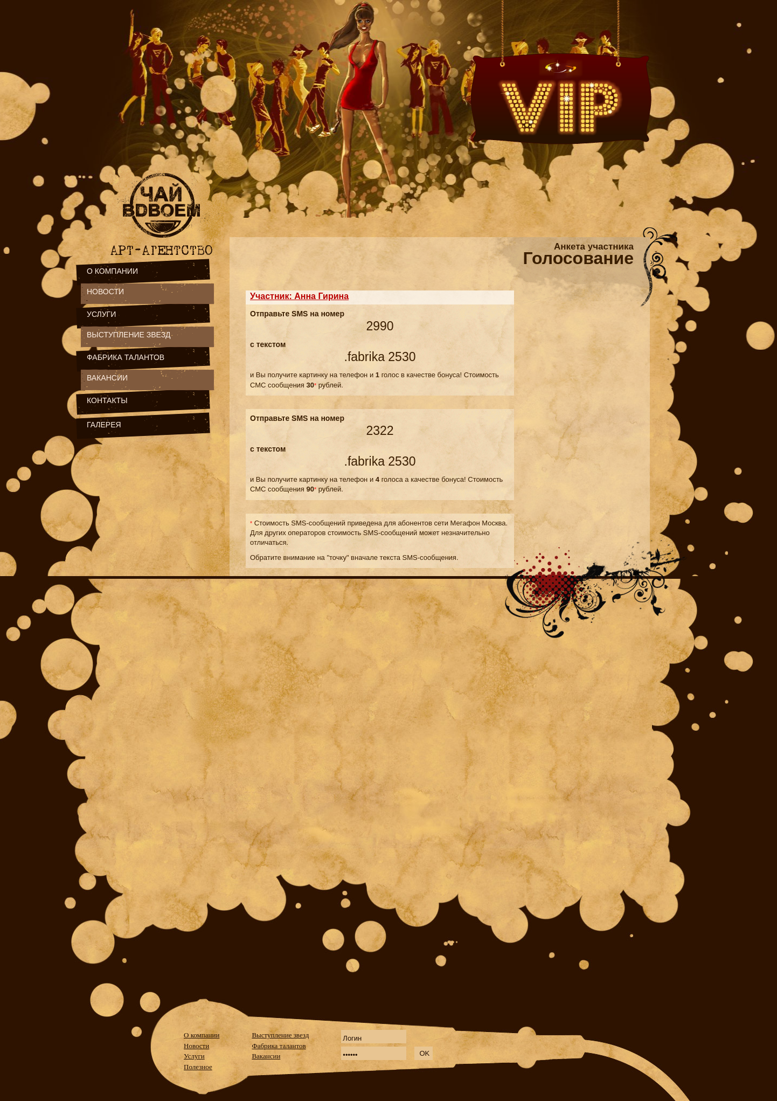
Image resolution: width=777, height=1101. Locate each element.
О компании (201, 1035)
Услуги (194, 1056)
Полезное (198, 1067)
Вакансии (266, 1056)
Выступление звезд (280, 1035)
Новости (196, 1046)
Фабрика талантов (279, 1046)
